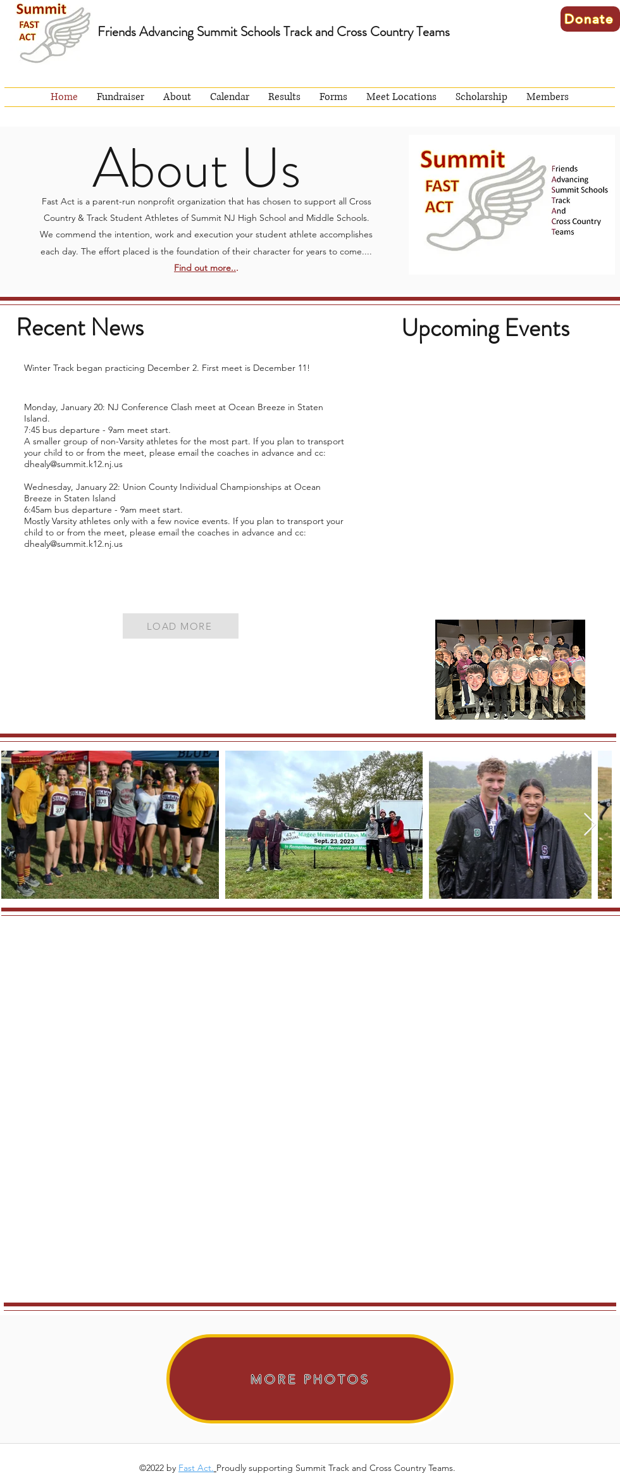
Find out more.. (205, 267)
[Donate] (590, 19)
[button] (177, 97)
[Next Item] (590, 825)
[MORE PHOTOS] (310, 1378)
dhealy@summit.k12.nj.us (73, 464)
